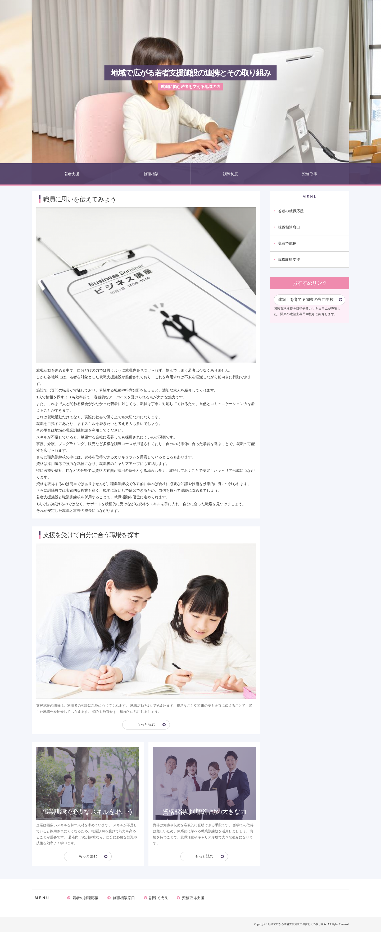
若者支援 (71, 174)
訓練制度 (230, 174)
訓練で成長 (287, 243)
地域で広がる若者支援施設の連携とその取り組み (190, 72)
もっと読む (146, 725)
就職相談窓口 (289, 227)
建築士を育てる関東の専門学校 (306, 299)
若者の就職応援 (291, 211)
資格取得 (309, 174)
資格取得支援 (289, 259)
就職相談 (151, 174)
